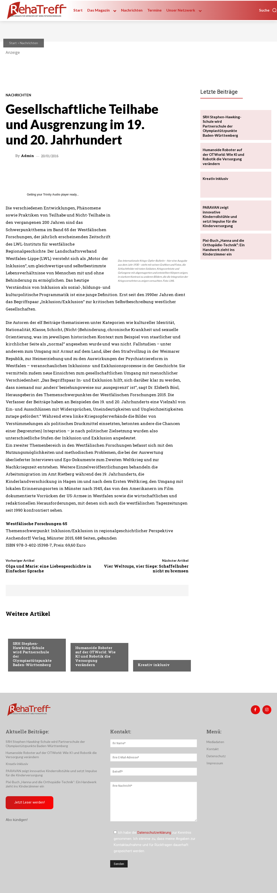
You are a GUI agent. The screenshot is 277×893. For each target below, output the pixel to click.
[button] (268, 10)
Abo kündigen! (17, 820)
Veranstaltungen (89, 638)
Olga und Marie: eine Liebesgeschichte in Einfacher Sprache (48, 568)
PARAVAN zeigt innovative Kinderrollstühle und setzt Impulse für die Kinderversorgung (220, 216)
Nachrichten (29, 43)
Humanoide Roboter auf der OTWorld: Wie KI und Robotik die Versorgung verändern (95, 656)
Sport (18, 634)
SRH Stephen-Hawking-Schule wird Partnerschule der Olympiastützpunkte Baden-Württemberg (32, 654)
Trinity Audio (51, 194)
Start (13, 43)
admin (27, 155)
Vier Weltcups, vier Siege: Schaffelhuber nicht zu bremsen (146, 568)
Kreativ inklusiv (154, 664)
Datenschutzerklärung (154, 832)
